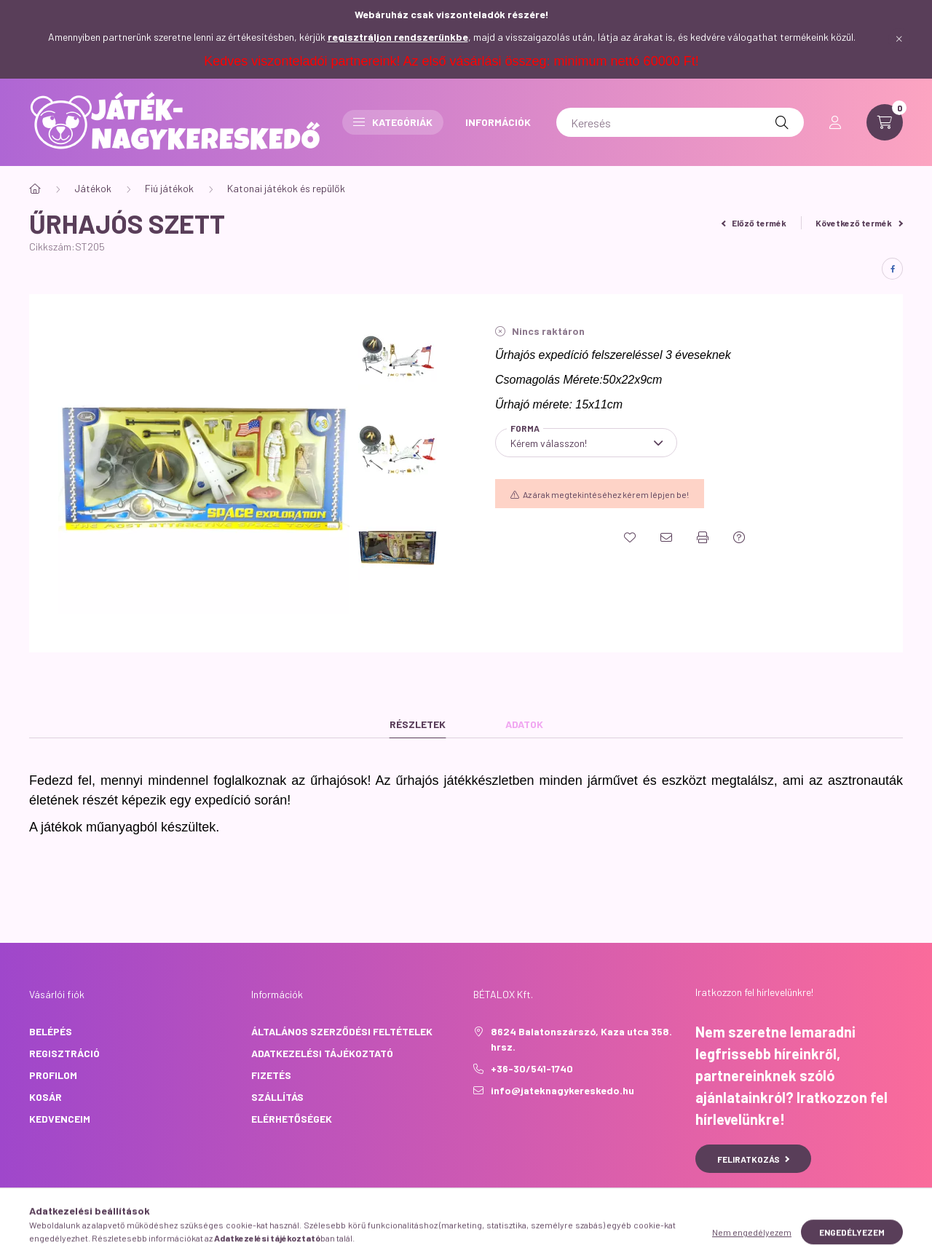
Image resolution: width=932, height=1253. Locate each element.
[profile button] (835, 122)
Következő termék (859, 223)
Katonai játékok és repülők (286, 188)
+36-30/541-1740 (532, 1068)
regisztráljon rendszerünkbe (398, 37)
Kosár (45, 1097)
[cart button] (884, 122)
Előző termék (754, 223)
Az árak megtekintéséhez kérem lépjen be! (606, 494)
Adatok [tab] (524, 724)
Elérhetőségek (291, 1118)
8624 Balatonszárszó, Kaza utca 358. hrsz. (581, 1039)
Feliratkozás (753, 1159)
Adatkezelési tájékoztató (322, 1053)
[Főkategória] (35, 189)
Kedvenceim (59, 1118)
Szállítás (277, 1097)
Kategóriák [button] (393, 122)
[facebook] (892, 269)
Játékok (92, 188)
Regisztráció (64, 1053)
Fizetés (271, 1075)
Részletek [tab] (418, 724)
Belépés (50, 1031)
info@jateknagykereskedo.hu (562, 1090)
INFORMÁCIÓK (498, 122)
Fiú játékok (169, 188)
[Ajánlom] (666, 537)
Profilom (53, 1075)
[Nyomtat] (702, 537)
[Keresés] (680, 122)
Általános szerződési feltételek (342, 1031)
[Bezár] (899, 39)
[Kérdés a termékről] (739, 537)
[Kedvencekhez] (629, 537)
